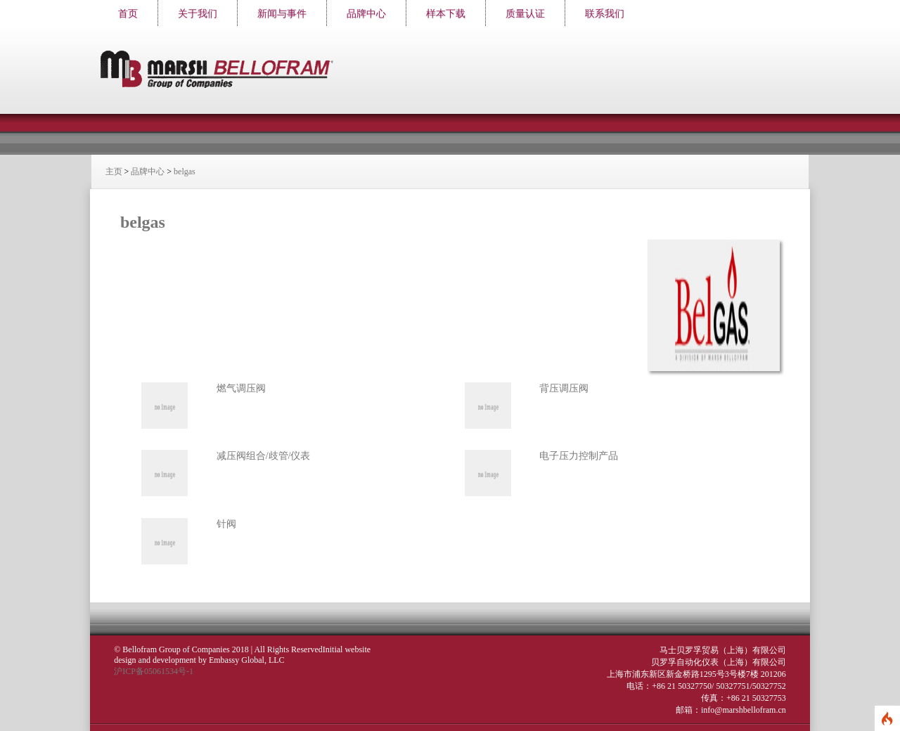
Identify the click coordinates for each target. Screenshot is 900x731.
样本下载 (445, 13)
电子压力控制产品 (578, 451)
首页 (128, 13)
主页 (120, 171)
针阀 (233, 519)
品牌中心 (366, 13)
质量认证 (525, 13)
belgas (192, 171)
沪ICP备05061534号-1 (154, 666)
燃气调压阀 (247, 383)
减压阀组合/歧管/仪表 (270, 451)
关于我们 (197, 13)
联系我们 (604, 13)
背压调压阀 (563, 383)
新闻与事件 (282, 13)
